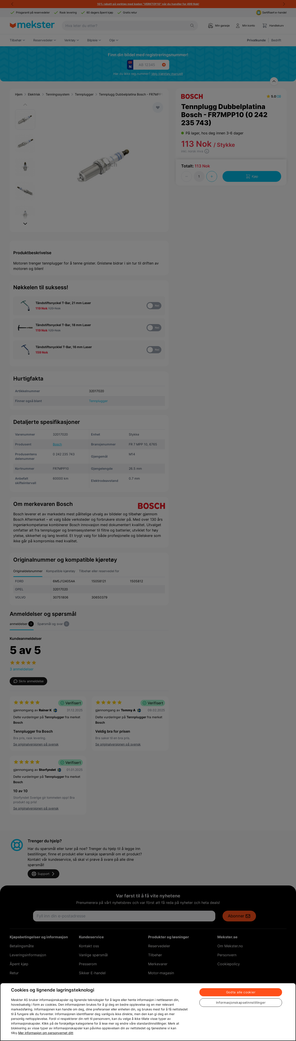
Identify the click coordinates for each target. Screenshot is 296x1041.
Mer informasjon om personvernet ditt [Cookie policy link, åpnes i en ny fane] (45, 1033)
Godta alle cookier (241, 992)
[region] (148, 1012)
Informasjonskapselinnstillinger (241, 1002)
